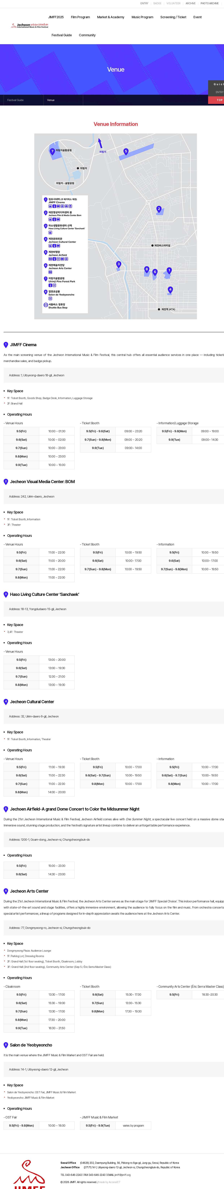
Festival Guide (62, 35)
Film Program (80, 17)
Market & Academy (110, 17)
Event (197, 17)
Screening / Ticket (173, 17)
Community (87, 35)
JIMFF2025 (56, 17)
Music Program (142, 17)
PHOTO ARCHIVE (210, 3)
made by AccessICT (109, 1182)
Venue (51, 100)
